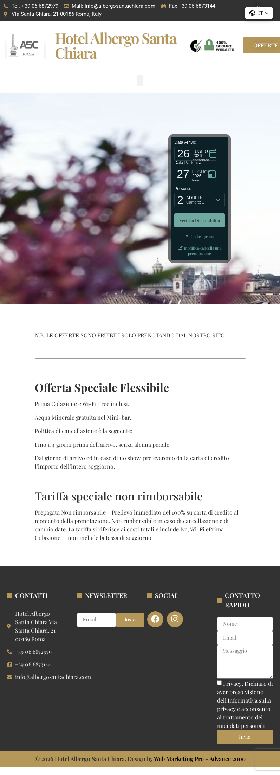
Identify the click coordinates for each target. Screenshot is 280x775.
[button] (140, 80)
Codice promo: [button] (199, 236)
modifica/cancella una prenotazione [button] (199, 251)
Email (84, 610)
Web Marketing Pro (179, 758)
